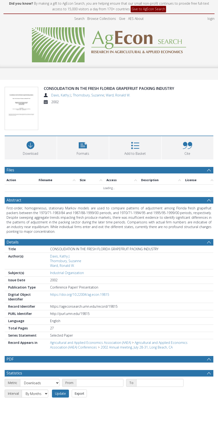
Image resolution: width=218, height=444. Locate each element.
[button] (83, 123)
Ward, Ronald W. (118, 95)
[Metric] (39, 359)
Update (60, 369)
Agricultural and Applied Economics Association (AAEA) (90, 318)
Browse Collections (101, 18)
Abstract (14, 175)
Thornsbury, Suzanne (88, 95)
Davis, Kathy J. (61, 95)
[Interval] (35, 369)
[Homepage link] (109, 43)
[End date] (160, 359)
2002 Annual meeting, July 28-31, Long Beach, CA (137, 323)
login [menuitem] (211, 18)
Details (13, 217)
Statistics (14, 348)
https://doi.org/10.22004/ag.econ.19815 (79, 270)
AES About (136, 18)
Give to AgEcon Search (148, 9)
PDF (10, 334)
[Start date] (99, 359)
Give (122, 18)
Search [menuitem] (79, 18)
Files (10, 145)
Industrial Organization (67, 248)
